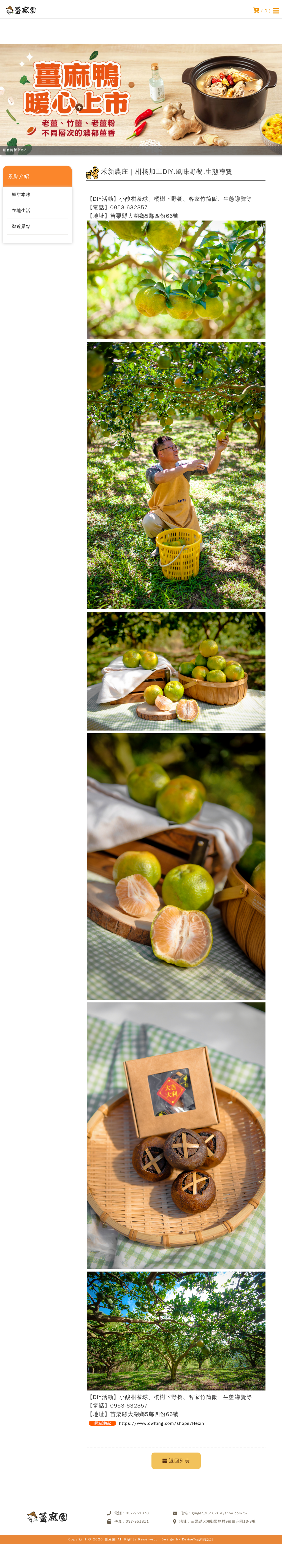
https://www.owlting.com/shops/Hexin (161, 1423)
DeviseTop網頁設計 (198, 1539)
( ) (262, 10)
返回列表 (176, 1461)
